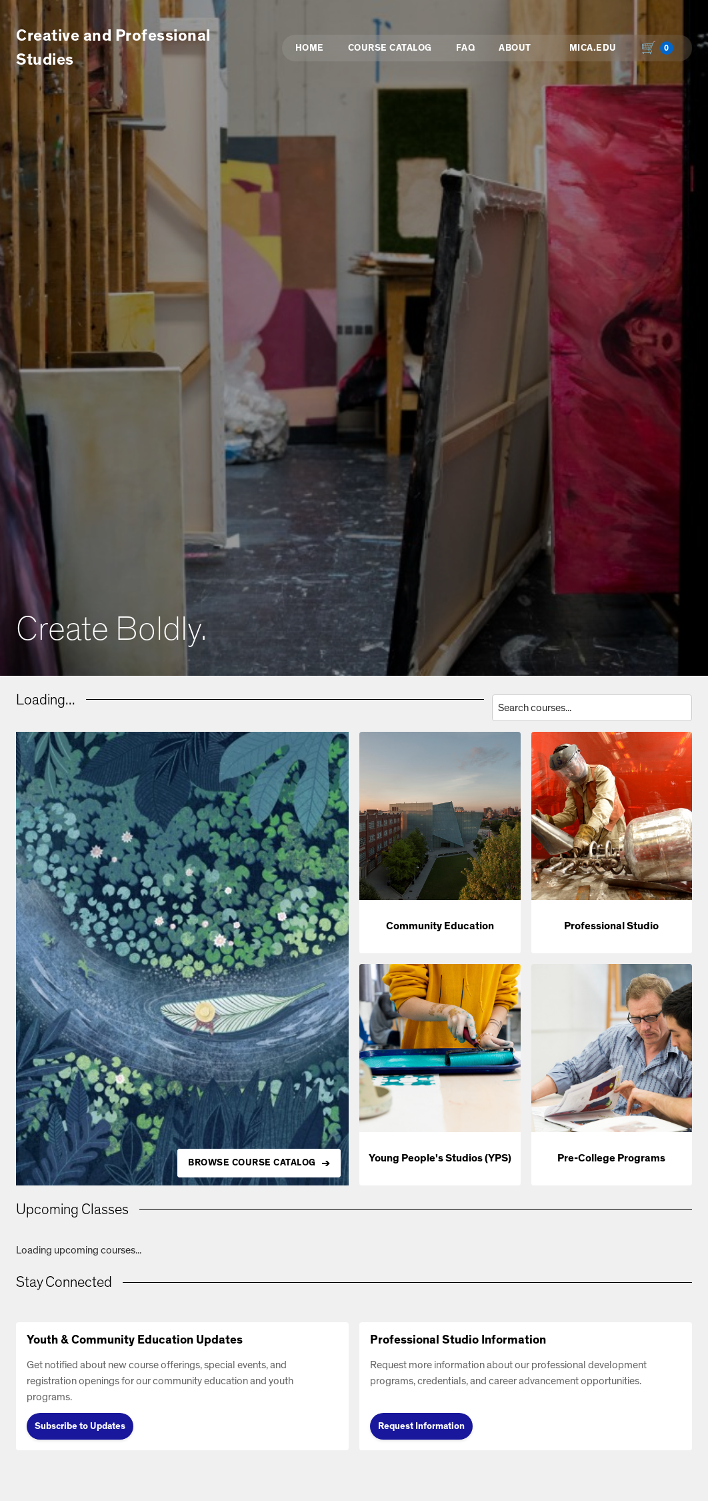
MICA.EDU (593, 48)
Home (309, 48)
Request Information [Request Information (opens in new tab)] (421, 1426)
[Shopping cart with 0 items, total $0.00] (660, 48)
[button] (440, 842)
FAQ (465, 48)
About (515, 48)
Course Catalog (390, 48)
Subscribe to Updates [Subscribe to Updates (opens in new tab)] (80, 1426)
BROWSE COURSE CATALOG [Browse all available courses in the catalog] (252, 1162)
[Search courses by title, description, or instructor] (592, 707)
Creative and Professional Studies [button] (113, 48)
